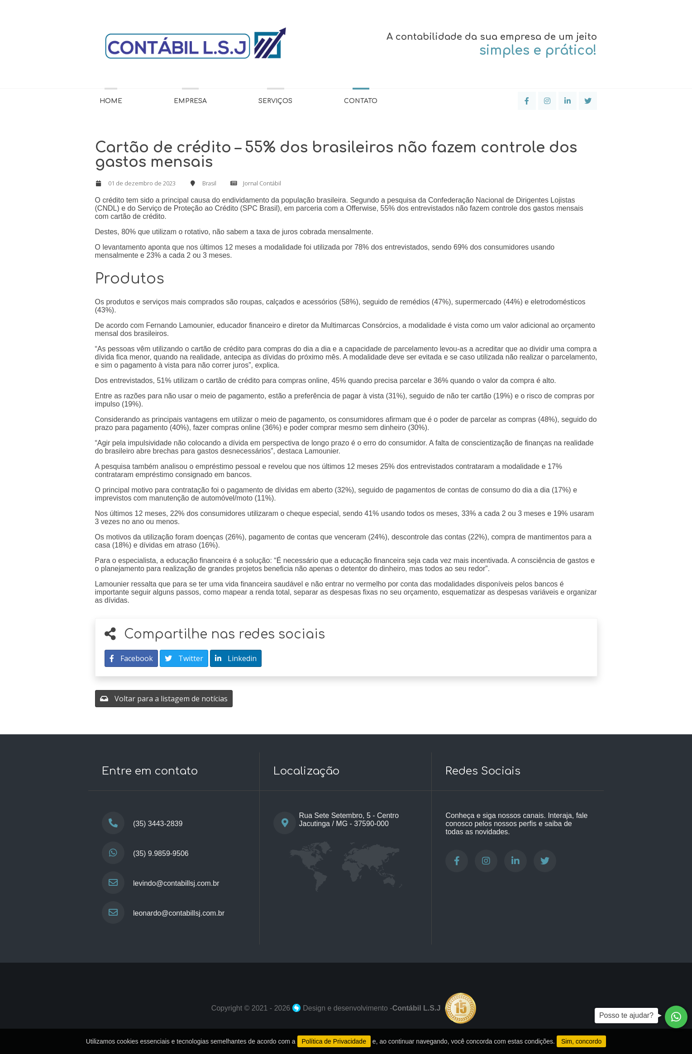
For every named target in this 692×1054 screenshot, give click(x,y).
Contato (360, 101)
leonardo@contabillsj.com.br (178, 913)
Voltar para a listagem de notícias (164, 699)
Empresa (190, 101)
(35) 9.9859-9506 (161, 853)
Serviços (275, 101)
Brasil (209, 183)
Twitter (184, 658)
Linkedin (236, 658)
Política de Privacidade (334, 1041)
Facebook (131, 658)
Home (111, 101)
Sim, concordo (581, 1041)
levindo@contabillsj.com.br (176, 883)
